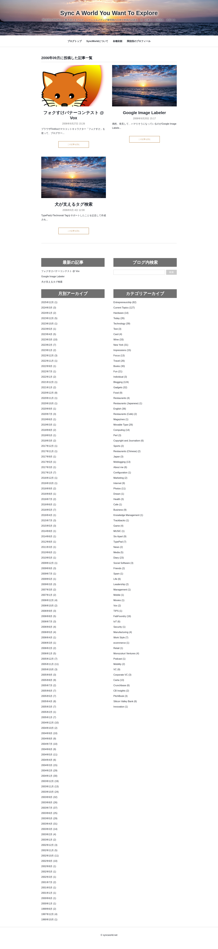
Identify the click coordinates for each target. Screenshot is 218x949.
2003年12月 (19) (50, 781)
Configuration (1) (122, 472)
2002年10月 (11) (50, 855)
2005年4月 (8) (48, 701)
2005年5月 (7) (48, 696)
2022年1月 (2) (48, 377)
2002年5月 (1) (48, 871)
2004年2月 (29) (49, 770)
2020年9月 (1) (48, 408)
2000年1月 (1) (48, 903)
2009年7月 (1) (48, 573)
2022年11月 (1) (49, 361)
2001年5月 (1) (48, 887)
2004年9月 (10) (49, 733)
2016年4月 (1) (48, 515)
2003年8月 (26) (49, 802)
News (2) (118, 547)
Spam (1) (118, 573)
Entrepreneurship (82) (124, 302)
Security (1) (119, 627)
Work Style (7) (120, 637)
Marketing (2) (120, 478)
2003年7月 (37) (49, 808)
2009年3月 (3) (48, 584)
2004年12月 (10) (50, 722)
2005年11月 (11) (50, 664)
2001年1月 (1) (48, 893)
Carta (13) (118, 680)
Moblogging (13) (122, 462)
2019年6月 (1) (48, 419)
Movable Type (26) (123, 424)
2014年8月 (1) (48, 531)
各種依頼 (117, 41)
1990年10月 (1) (49, 919)
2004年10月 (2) (49, 728)
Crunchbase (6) (121, 685)
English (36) (119, 408)
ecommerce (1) (121, 643)
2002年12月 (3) (49, 845)
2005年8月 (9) (48, 680)
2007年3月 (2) (48, 589)
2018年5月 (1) (48, 435)
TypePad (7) (119, 541)
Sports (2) (118, 446)
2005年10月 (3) (49, 669)
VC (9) (116, 669)
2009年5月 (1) (48, 579)
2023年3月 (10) (49, 339)
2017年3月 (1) (48, 467)
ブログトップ (74, 41)
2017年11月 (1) (49, 451)
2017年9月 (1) (48, 456)
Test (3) (117, 329)
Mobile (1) (118, 595)
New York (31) (120, 345)
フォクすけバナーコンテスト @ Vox (60, 271)
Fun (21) (117, 371)
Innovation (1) (120, 706)
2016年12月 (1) (49, 478)
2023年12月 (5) (49, 318)
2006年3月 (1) (48, 643)
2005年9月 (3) (48, 675)
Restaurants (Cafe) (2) (125, 414)
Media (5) (118, 552)
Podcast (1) (119, 659)
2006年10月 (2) (49, 605)
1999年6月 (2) (48, 909)
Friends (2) (119, 568)
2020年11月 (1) (49, 398)
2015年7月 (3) (48, 520)
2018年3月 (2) (48, 440)
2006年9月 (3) (48, 611)
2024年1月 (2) (48, 313)
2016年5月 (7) (48, 510)
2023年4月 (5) (48, 334)
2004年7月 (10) (49, 744)
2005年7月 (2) (48, 685)
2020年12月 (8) (49, 393)
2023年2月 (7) (48, 345)
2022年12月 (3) (49, 355)
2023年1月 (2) (48, 350)
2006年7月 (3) (48, 621)
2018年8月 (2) (48, 430)
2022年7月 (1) (48, 371)
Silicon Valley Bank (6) (125, 701)
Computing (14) (121, 430)
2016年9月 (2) (48, 488)
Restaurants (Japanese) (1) (127, 403)
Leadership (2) (121, 584)
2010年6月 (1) (48, 552)
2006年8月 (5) (48, 616)
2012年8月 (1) (48, 541)
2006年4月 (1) (48, 637)
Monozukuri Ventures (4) (126, 653)
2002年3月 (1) (48, 877)
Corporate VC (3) (122, 675)
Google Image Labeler (144, 112)
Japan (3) (118, 456)
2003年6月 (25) (49, 813)
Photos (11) (119, 488)
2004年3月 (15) (49, 765)
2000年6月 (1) (48, 898)
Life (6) (117, 579)
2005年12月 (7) (49, 659)
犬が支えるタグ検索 (74, 204)
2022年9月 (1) (48, 366)
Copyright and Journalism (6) (128, 440)
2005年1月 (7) (48, 717)
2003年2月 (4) (48, 834)
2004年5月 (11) (49, 754)
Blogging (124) (121, 382)
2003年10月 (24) (50, 792)
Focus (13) (119, 355)
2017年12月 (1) (49, 446)
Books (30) (119, 366)
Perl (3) (117, 435)
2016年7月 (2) (48, 499)
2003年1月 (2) (48, 839)
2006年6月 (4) (48, 627)
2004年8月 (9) (48, 738)
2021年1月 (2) (48, 387)
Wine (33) (118, 339)
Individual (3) (120, 377)
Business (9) (120, 510)
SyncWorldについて (97, 41)
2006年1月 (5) (48, 653)
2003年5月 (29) (49, 818)
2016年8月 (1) (48, 494)
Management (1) (122, 589)
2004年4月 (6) (48, 760)
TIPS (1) (117, 611)
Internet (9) (119, 483)
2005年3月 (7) (48, 706)
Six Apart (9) (119, 536)
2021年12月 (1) (49, 382)
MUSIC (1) (119, 531)
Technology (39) (121, 323)
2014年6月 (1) (48, 536)
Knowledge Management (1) (128, 515)
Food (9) (117, 393)
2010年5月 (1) (48, 557)
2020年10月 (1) (49, 403)
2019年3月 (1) (48, 424)
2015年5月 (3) (48, 526)
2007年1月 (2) (48, 595)
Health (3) (118, 499)
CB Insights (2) (121, 690)
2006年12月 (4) (49, 600)
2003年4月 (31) (49, 823)
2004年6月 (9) (48, 749)
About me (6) (120, 467)
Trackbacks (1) (121, 520)
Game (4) (118, 526)
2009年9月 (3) (48, 568)
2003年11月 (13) (50, 786)
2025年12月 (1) (49, 302)
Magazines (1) (120, 419)
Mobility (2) (119, 664)
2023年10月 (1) (49, 323)
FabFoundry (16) (122, 616)
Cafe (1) (117, 504)
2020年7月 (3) (48, 414)
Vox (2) (117, 605)
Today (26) (119, 318)
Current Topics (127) (124, 307)
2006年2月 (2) (48, 648)
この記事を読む (73, 144)
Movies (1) (118, 600)
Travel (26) (119, 361)
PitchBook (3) (120, 696)
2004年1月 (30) (49, 776)
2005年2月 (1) (48, 712)
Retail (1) (118, 648)
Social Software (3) (123, 563)
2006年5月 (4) (48, 632)
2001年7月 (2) (48, 882)
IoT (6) (116, 621)
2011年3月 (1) (48, 547)
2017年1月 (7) (48, 472)
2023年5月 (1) (48, 329)
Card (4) (117, 334)
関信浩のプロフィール (139, 41)
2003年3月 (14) (49, 829)
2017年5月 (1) (48, 462)
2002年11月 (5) (49, 850)
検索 (171, 272)
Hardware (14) (120, 313)
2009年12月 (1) (49, 563)
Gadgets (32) (120, 387)
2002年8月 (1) (48, 866)
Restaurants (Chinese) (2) (127, 451)
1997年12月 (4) (49, 914)
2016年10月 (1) (49, 483)
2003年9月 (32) (49, 797)
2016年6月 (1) (48, 504)
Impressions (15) (122, 350)
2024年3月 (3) (48, 307)
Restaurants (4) (121, 398)
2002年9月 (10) (49, 861)
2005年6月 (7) (48, 690)
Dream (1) (118, 494)
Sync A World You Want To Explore (109, 13)
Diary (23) (118, 557)
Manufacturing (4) (122, 632)
